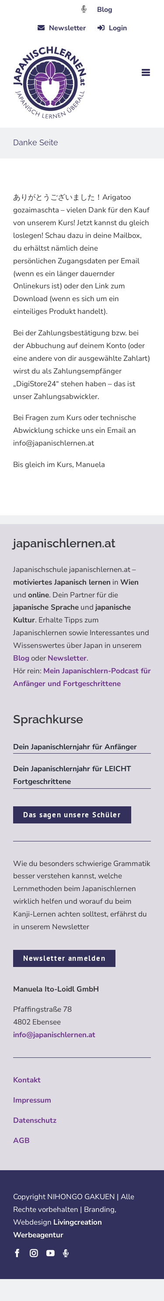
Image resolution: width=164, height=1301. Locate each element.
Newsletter (67, 658)
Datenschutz (34, 1120)
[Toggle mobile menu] (146, 72)
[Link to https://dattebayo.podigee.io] (84, 9)
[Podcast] (65, 1253)
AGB (21, 1141)
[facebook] (17, 1253)
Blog (104, 9)
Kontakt (27, 1080)
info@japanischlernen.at (54, 1035)
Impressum (32, 1100)
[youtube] (50, 1253)
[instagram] (34, 1253)
